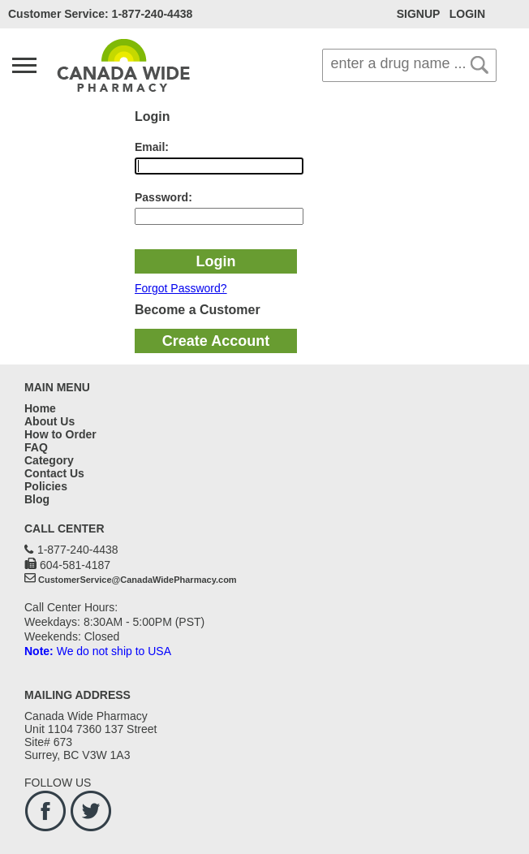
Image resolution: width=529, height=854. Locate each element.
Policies (45, 486)
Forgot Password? (181, 288)
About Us (49, 421)
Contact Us (54, 473)
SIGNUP (418, 13)
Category (49, 460)
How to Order (60, 434)
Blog (36, 499)
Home (40, 408)
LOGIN (467, 13)
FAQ (36, 447)
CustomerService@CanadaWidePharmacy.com (137, 579)
